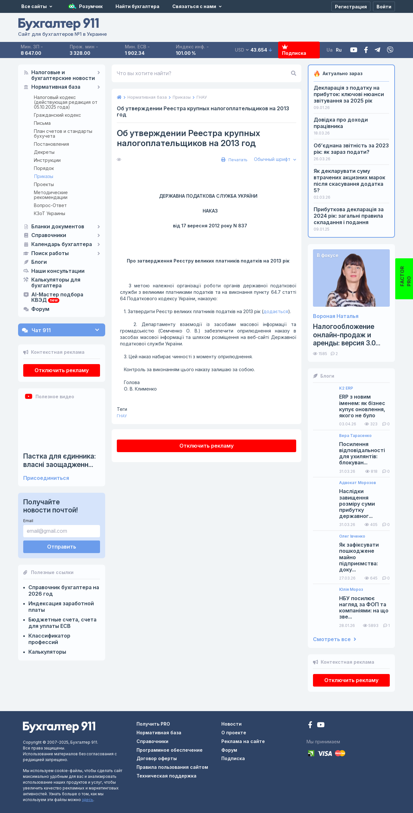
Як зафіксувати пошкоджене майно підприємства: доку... (359, 557)
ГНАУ (122, 415)
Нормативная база (55, 87)
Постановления (51, 144)
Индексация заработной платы (61, 606)
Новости (231, 724)
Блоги (39, 262)
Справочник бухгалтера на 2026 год (63, 590)
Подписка (294, 50)
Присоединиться (46, 478)
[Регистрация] (350, 6)
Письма (42, 123)
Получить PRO (153, 724)
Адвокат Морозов (357, 483)
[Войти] (384, 6)
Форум (40, 309)
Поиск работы (50, 253)
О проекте (233, 732)
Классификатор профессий (49, 638)
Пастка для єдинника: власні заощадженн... (59, 460)
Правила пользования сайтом (172, 767)
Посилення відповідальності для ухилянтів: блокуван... (362, 453)
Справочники (48, 235)
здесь (87, 799)
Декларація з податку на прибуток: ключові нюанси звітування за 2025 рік (349, 94)
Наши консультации (58, 271)
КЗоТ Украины (49, 213)
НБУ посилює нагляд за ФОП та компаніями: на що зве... (363, 607)
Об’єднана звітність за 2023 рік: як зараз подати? (351, 148)
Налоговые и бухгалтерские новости (63, 75)
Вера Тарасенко (355, 435)
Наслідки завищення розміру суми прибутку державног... (357, 503)
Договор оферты (156, 758)
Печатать (233, 159)
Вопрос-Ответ (50, 205)
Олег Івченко (352, 536)
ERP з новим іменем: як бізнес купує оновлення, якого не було (362, 406)
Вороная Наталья (335, 316)
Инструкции (47, 160)
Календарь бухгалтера (61, 244)
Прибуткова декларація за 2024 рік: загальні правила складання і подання (349, 215)
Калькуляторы (47, 652)
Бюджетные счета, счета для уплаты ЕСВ (62, 622)
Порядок (44, 168)
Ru (339, 50)
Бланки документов (57, 227)
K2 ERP (346, 388)
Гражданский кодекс (57, 115)
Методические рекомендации (51, 195)
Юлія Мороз (351, 589)
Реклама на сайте (243, 741)
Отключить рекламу (62, 370)
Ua (330, 50)
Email (28, 520)
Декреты (44, 152)
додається (275, 311)
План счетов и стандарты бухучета (63, 133)
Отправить (61, 546)
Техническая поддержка (166, 775)
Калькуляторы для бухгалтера (55, 283)
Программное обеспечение (169, 750)
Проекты (44, 184)
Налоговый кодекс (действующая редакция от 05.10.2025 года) (65, 102)
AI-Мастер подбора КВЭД (57, 297)
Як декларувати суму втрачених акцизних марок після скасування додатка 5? (349, 180)
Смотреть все (334, 639)
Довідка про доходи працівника (341, 122)
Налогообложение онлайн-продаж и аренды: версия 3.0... (346, 334)
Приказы (43, 176)
